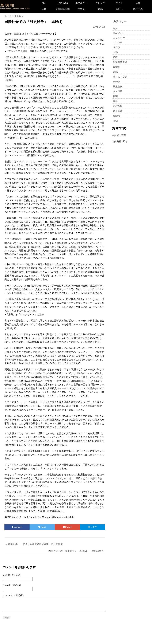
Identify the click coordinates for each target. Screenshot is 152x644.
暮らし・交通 (120, 77)
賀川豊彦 (117, 111)
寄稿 (100, 9)
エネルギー (81, 3)
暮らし (119, 9)
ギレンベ (100, 3)
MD (44, 3)
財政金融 (117, 106)
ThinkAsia (62, 3)
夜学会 (81, 9)
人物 (138, 3)
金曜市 (116, 116)
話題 (115, 101)
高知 (115, 120)
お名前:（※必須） (13, 575)
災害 (115, 96)
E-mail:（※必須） (12, 585)
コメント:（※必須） (14, 595)
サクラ (119, 3)
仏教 (43, 9)
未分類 (116, 81)
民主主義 (138, 9)
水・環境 (117, 91)
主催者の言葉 (119, 135)
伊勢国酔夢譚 (62, 9)
